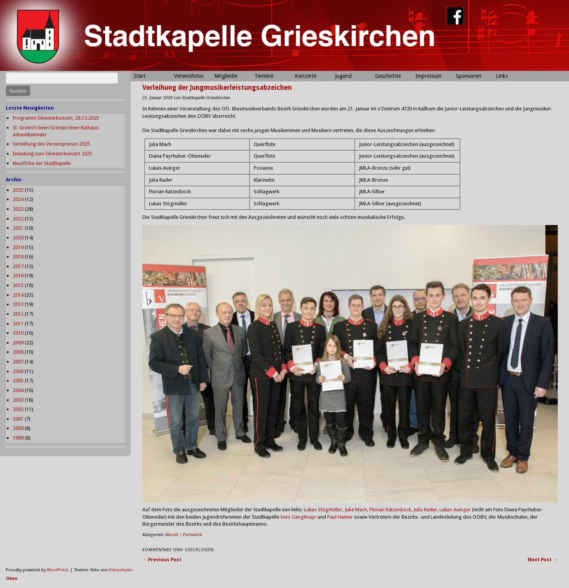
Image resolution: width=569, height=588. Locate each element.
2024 (18, 199)
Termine (264, 76)
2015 (18, 285)
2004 (18, 390)
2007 (18, 361)
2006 (18, 371)
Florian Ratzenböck (390, 509)
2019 (18, 247)
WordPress (58, 570)
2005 (18, 380)
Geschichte (388, 76)
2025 (18, 190)
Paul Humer (340, 517)
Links (502, 76)
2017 (18, 266)
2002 (18, 409)
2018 (18, 257)
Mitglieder (226, 76)
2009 (18, 343)
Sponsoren (468, 76)
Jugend (343, 76)
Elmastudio (121, 570)
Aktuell (171, 534)
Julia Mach (356, 509)
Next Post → (543, 559)
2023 (18, 209)
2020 (18, 238)
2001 (18, 419)
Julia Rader (425, 509)
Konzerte (305, 76)
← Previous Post (162, 559)
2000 (18, 428)
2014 (18, 295)
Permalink (192, 534)
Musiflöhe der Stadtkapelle (42, 163)
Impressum (428, 76)
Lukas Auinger (455, 509)
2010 (18, 333)
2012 (18, 314)
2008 (18, 352)
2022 (18, 219)
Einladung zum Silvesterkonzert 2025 (52, 153)
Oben (11, 578)
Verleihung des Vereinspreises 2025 (51, 144)
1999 (18, 438)
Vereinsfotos (188, 76)
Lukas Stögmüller (323, 509)
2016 (18, 276)
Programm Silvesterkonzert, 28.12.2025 (56, 118)
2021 (18, 228)
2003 (18, 400)
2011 (18, 324)
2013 (18, 304)
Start (139, 76)
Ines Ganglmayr (298, 517)
